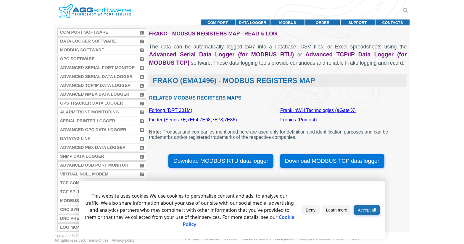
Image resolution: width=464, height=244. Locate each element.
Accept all (367, 210)
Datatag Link (75, 138)
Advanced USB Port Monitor (94, 165)
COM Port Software (84, 32)
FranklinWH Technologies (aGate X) (318, 110)
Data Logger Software (88, 41)
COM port (217, 22)
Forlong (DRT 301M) (170, 110)
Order (322, 22)
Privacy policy (123, 240)
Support (357, 22)
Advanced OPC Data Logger (93, 129)
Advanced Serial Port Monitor (97, 67)
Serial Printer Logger (87, 120)
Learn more (336, 210)
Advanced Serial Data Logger (96, 76)
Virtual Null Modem (84, 174)
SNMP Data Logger (82, 156)
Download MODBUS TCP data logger (332, 161)
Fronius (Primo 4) (298, 119)
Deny (310, 210)
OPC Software (77, 58)
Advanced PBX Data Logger (93, 147)
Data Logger (252, 22)
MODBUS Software (82, 50)
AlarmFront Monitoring (89, 112)
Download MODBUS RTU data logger (220, 161)
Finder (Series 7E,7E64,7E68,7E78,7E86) (193, 119)
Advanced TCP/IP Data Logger (95, 85)
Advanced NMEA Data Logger (94, 94)
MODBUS (287, 22)
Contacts (392, 22)
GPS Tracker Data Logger (91, 103)
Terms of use (97, 240)
